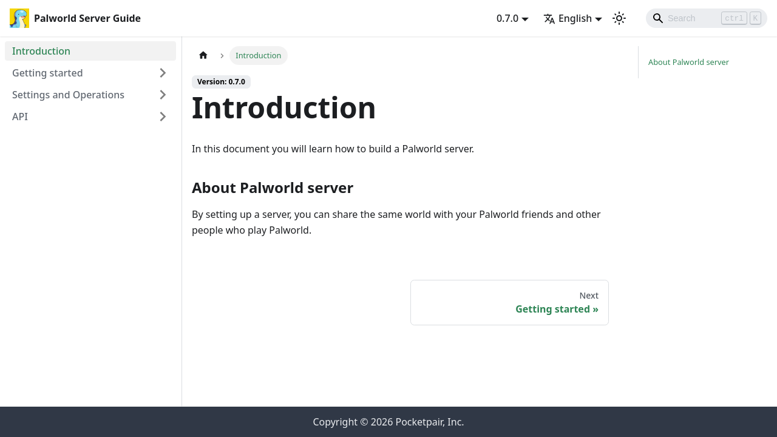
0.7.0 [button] (507, 18)
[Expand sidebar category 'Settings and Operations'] (162, 94)
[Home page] (203, 55)
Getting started (47, 73)
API (20, 116)
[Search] (706, 18)
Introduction (41, 51)
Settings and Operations (68, 94)
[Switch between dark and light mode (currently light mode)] (619, 18)
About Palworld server (688, 61)
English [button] (567, 18)
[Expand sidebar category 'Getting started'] (162, 73)
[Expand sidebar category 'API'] (162, 116)
